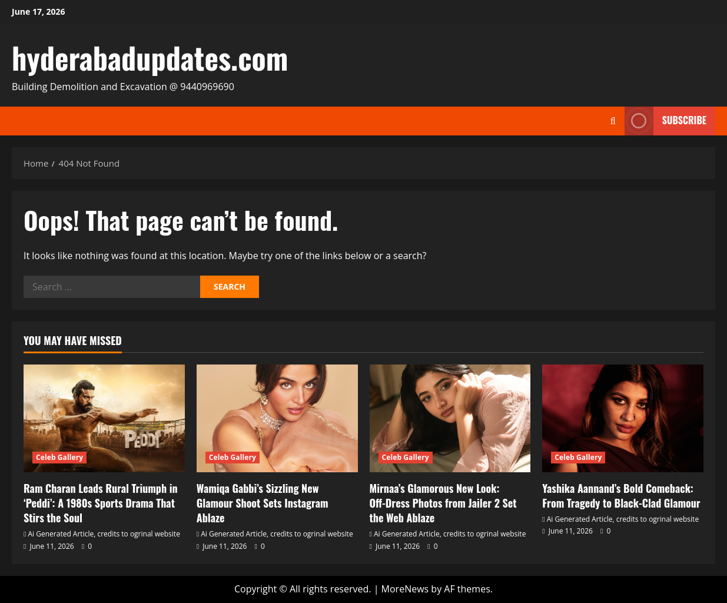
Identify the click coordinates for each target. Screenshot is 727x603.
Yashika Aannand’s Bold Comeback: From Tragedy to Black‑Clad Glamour (621, 496)
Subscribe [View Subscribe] (665, 121)
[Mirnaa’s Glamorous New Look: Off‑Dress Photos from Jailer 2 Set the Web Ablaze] (450, 418)
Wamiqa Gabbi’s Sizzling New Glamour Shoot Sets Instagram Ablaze (262, 503)
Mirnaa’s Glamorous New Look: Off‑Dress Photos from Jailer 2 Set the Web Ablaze (443, 503)
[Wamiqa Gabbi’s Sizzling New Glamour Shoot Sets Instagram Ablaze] (277, 418)
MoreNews (405, 588)
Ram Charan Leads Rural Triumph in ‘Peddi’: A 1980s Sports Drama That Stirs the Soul (101, 503)
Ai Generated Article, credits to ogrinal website (104, 534)
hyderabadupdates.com (150, 57)
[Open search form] (613, 121)
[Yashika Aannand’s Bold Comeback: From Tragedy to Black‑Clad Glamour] (622, 418)
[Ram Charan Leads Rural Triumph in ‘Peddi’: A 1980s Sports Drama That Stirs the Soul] (104, 418)
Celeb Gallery (59, 457)
